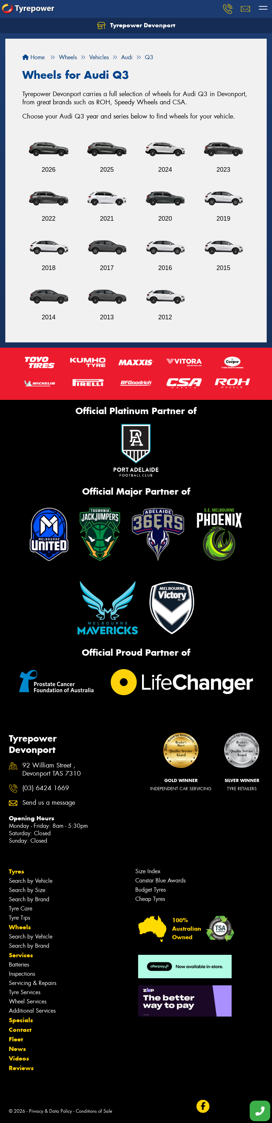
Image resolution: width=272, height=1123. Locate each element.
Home (33, 57)
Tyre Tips (19, 917)
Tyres (16, 871)
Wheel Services (27, 1001)
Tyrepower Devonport (136, 25)
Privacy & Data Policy (50, 1111)
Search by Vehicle (30, 881)
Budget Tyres (150, 889)
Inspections (22, 974)
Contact (20, 1030)
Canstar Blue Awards (160, 880)
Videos (19, 1058)
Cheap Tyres (150, 899)
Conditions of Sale (94, 1111)
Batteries (19, 964)
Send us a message (48, 803)
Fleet (16, 1039)
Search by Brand (29, 899)
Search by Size (27, 890)
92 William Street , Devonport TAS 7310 (51, 769)
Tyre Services (24, 992)
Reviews (21, 1068)
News (17, 1049)
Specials (21, 1020)
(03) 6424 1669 (45, 788)
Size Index (147, 871)
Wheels (20, 927)
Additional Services (32, 1010)
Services (21, 955)
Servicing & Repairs (32, 983)
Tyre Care (20, 908)
